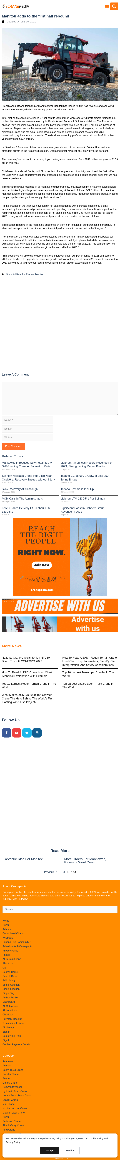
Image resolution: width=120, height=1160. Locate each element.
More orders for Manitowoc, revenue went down (85, 860)
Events (6, 1078)
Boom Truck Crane (12, 1070)
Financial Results (15, 274)
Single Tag (8, 993)
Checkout (7, 1014)
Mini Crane (8, 1104)
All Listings (8, 1027)
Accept (50, 1150)
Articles (6, 929)
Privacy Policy (13, 1142)
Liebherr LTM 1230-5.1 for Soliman (83, 498)
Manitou (39, 274)
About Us (7, 963)
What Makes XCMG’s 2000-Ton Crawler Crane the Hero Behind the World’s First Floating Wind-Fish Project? (27, 698)
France (30, 274)
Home (5, 920)
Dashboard (8, 1001)
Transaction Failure (13, 1023)
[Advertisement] (60, 322)
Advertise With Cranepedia (17, 946)
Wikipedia (7, 937)
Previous (49, 872)
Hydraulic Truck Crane (14, 1091)
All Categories (10, 1006)
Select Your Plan (11, 1036)
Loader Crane (10, 1100)
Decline (70, 1150)
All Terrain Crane (11, 959)
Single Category (11, 984)
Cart (4, 967)
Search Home (10, 972)
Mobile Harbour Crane (14, 1108)
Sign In (6, 1031)
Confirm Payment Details (16, 1044)
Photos (6, 955)
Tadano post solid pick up (77, 489)
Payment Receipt (12, 1019)
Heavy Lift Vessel (12, 1087)
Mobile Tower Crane (13, 1112)
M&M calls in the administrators (22, 498)
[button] (106, 6)
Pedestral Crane (11, 1121)
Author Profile (10, 997)
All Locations (9, 1010)
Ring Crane (8, 1129)
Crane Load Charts (13, 933)
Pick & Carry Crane (13, 1125)
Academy (7, 1061)
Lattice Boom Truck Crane (16, 1095)
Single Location (11, 989)
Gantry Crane (10, 1082)
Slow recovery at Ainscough (20, 489)
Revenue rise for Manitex (23, 859)
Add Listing (8, 980)
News (5, 925)
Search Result (10, 976)
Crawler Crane (10, 1074)
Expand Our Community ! (16, 942)
